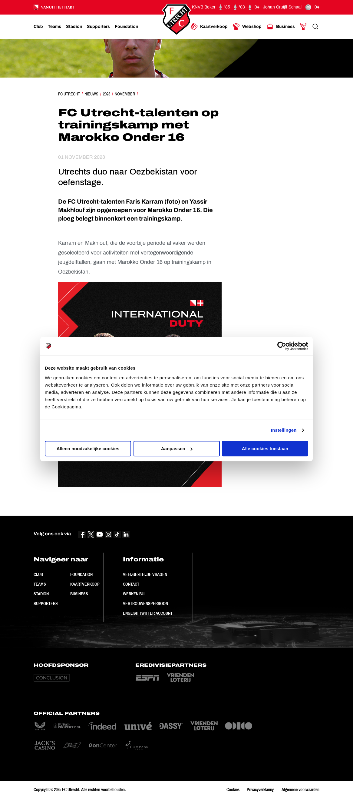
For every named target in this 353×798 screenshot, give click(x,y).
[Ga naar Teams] (54, 27)
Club (38, 574)
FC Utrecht (69, 94)
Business (79, 594)
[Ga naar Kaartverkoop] (209, 27)
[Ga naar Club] (38, 27)
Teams (40, 584)
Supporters (46, 603)
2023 (106, 94)
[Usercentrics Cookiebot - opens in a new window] (281, 346)
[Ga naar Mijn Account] (303, 27)
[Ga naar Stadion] (74, 27)
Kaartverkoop (85, 584)
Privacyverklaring (260, 789)
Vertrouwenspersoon (145, 603)
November (125, 94)
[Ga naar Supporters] (98, 27)
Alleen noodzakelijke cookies (88, 448)
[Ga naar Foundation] (126, 27)
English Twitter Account (148, 613)
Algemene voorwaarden (300, 789)
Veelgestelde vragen (145, 574)
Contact (131, 584)
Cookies (232, 789)
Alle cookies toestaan (265, 448)
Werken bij (133, 594)
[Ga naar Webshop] (247, 27)
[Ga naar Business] (280, 27)
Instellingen (284, 430)
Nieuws (91, 94)
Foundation (81, 574)
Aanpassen (177, 448)
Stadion (41, 594)
